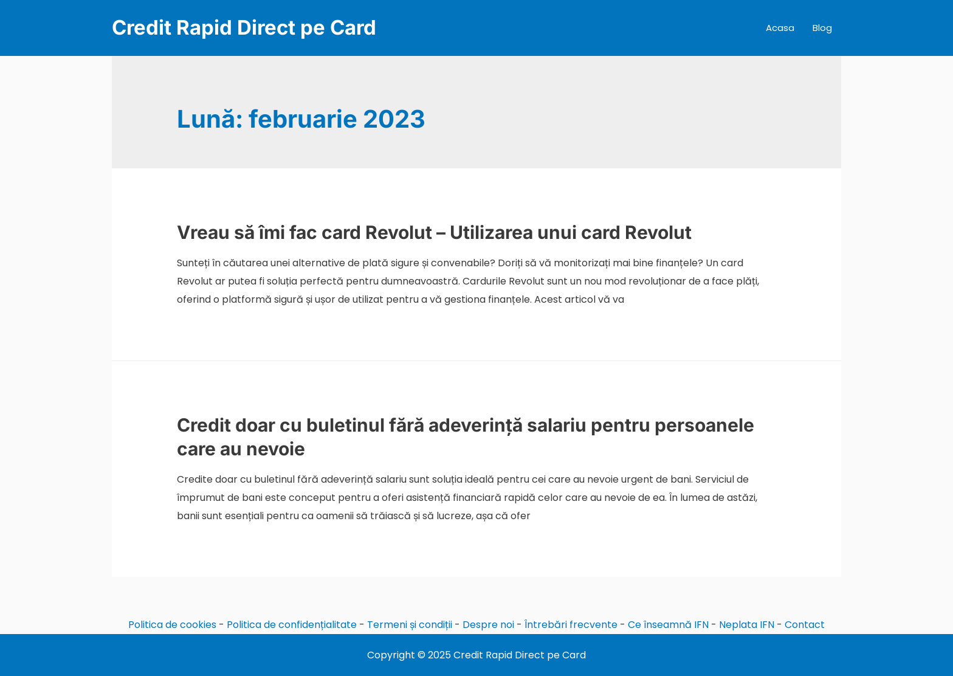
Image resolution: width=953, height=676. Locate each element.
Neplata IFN (746, 625)
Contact (805, 625)
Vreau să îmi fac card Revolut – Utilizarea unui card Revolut (434, 232)
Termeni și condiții (409, 625)
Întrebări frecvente (571, 625)
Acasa (780, 27)
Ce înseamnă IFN (668, 625)
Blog (822, 27)
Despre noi (488, 625)
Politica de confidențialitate (292, 625)
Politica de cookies (172, 625)
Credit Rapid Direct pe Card (244, 27)
